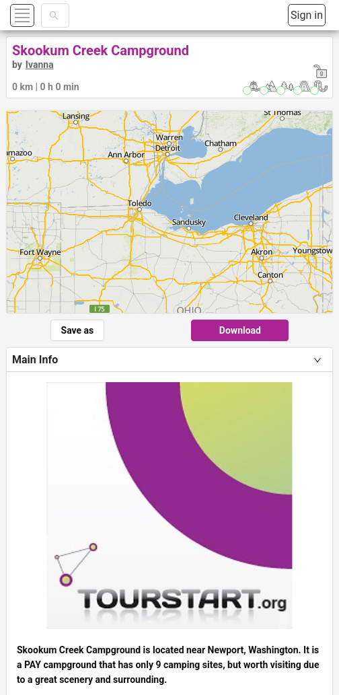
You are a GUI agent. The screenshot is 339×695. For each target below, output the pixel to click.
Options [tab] (31, 496)
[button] (38, 15)
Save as (77, 330)
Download (240, 330)
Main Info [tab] (35, 359)
